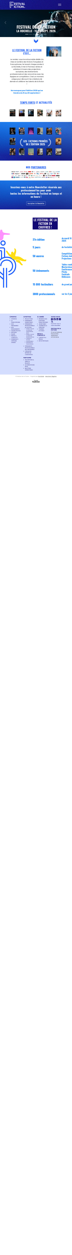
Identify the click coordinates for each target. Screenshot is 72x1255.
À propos (14, 319)
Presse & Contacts (14, 336)
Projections (29, 319)
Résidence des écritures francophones (43, 320)
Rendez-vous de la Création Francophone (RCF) (30, 331)
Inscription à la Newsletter (36, 203)
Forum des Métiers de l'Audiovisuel (29, 352)
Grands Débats (29, 341)
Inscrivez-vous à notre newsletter (56, 324)
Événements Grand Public (29, 321)
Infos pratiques (43, 341)
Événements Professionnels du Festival (30, 325)
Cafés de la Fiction (29, 339)
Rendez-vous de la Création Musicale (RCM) (30, 336)
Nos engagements (15, 328)
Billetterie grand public (29, 369)
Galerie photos (15, 331)
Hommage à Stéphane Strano (14, 340)
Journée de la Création (43, 326)
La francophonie (15, 321)
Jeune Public (42, 324)
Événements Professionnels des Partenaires (30, 347)
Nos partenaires (14, 325)
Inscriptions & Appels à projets (29, 361)
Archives (14, 332)
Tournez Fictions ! (42, 330)
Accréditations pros (30, 365)
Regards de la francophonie (29, 343)
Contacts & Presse (42, 338)
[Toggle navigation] (60, 4)
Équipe (13, 334)
